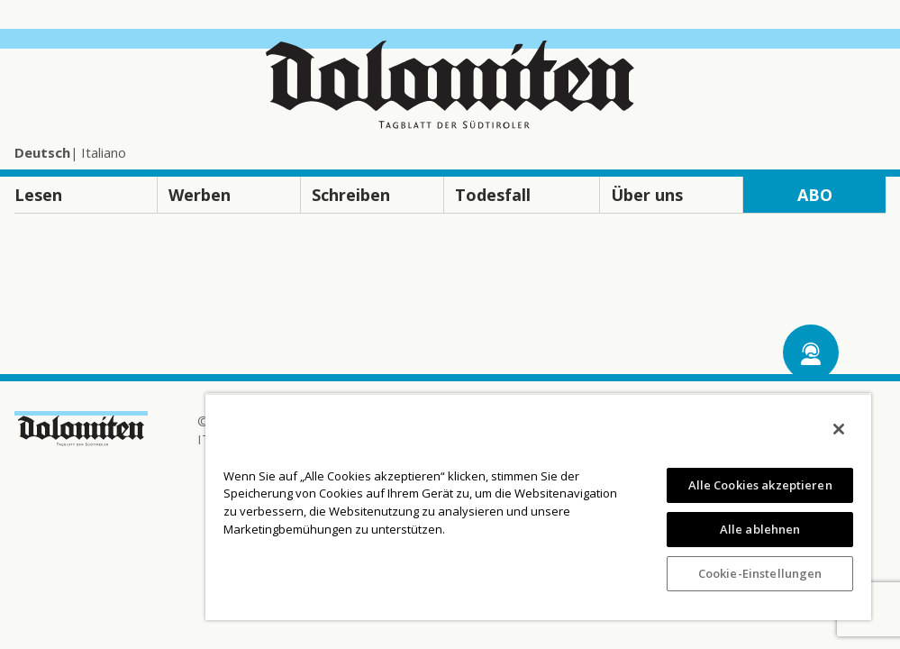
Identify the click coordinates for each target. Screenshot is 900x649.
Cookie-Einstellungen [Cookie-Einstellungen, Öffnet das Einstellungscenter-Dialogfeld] (760, 573)
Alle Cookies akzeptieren (760, 485)
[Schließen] (839, 429)
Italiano (103, 152)
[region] (538, 506)
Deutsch (42, 152)
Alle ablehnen (760, 529)
